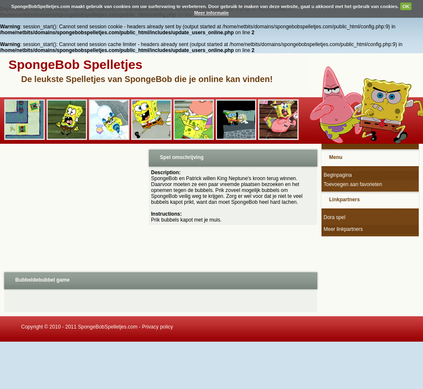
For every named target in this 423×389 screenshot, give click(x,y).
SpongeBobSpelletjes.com (107, 327)
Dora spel (334, 217)
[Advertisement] (74, 207)
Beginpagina (338, 175)
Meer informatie (211, 12)
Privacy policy (157, 327)
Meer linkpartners (343, 229)
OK (405, 6)
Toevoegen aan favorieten (353, 184)
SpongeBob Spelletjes (75, 64)
